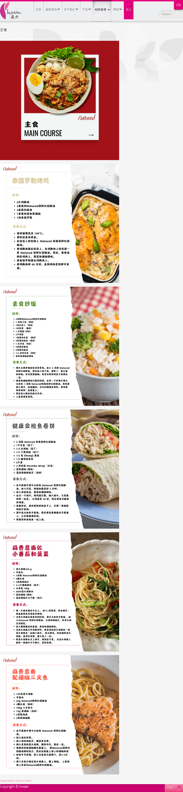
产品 (85, 9)
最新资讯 (51, 9)
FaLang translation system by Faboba (15, 781)
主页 (38, 9)
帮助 (116, 9)
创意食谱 (102, 5)
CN (178, 5)
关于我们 (69, 9)
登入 (129, 9)
